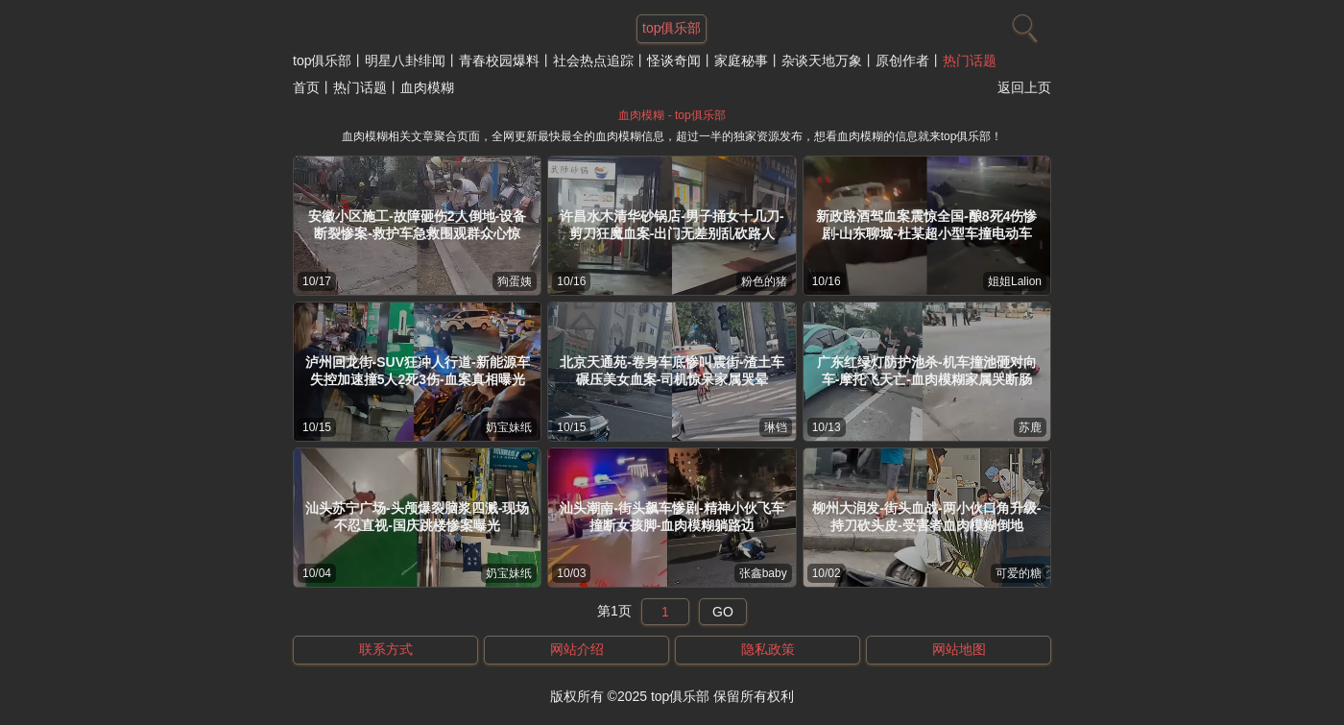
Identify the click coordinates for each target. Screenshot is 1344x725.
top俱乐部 (322, 60)
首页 (306, 87)
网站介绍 (577, 649)
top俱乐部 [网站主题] (671, 28)
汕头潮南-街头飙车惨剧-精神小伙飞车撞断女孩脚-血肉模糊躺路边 (671, 516)
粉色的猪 (764, 281)
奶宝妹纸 (509, 427)
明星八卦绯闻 (405, 60)
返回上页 (1024, 87)
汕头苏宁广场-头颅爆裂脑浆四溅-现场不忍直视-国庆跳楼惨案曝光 (417, 516)
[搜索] (1022, 24)
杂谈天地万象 (821, 60)
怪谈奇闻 (674, 60)
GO (722, 611)
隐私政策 (768, 649)
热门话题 (969, 60)
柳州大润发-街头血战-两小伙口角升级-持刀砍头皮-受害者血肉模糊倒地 (926, 516)
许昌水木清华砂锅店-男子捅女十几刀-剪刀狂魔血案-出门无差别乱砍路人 (671, 224)
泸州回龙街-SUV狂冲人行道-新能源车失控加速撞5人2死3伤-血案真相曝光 (417, 370)
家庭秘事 (741, 60)
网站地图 (959, 649)
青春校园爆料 (499, 60)
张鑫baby (763, 573)
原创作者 (902, 60)
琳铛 (775, 427)
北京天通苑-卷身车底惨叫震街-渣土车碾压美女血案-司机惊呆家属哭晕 (671, 370)
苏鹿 (1030, 427)
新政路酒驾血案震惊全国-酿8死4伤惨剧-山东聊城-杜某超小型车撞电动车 (926, 224)
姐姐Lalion (1015, 281)
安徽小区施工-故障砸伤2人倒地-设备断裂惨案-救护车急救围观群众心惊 (417, 224)
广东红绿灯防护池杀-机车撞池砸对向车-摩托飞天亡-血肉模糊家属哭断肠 (927, 370)
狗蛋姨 (514, 281)
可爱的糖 (1019, 573)
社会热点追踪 (593, 60)
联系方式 (386, 649)
